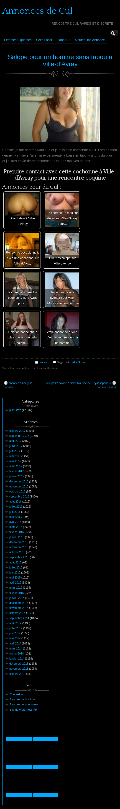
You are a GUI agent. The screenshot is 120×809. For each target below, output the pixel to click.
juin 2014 (14, 633)
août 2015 (15, 562)
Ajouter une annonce (90, 40)
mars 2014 (15, 648)
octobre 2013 (17, 673)
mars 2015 (15, 587)
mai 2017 (14, 456)
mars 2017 (15, 466)
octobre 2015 (17, 552)
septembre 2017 (19, 435)
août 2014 (15, 623)
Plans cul (63, 40)
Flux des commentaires (24, 704)
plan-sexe (44, 362)
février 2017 (16, 471)
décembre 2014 (18, 603)
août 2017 (15, 440)
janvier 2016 (16, 537)
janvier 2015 (16, 598)
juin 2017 (14, 451)
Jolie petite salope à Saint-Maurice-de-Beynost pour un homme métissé (80, 385)
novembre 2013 (18, 668)
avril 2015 (15, 582)
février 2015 (16, 592)
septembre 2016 (19, 496)
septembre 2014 (19, 618)
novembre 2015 (18, 547)
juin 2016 (14, 511)
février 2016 (16, 532)
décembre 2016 (18, 481)
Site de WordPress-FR (23, 709)
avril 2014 (15, 643)
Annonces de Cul (37, 11)
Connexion (16, 694)
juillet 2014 (15, 628)
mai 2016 (14, 516)
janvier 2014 (16, 658)
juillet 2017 (15, 446)
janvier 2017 (16, 476)
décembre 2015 (18, 542)
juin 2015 (14, 572)
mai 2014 (14, 638)
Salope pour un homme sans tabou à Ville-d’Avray (60, 60)
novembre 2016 (18, 486)
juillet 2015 (15, 567)
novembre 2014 (18, 608)
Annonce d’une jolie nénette (18, 385)
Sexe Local (44, 40)
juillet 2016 (15, 506)
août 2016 (15, 501)
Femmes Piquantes (18, 40)
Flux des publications (22, 699)
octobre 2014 (17, 613)
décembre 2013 (18, 663)
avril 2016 (15, 522)
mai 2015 (14, 577)
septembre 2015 (19, 557)
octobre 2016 (17, 491)
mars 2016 (15, 527)
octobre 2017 (17, 430)
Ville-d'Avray (78, 362)
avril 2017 (15, 461)
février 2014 (16, 653)
